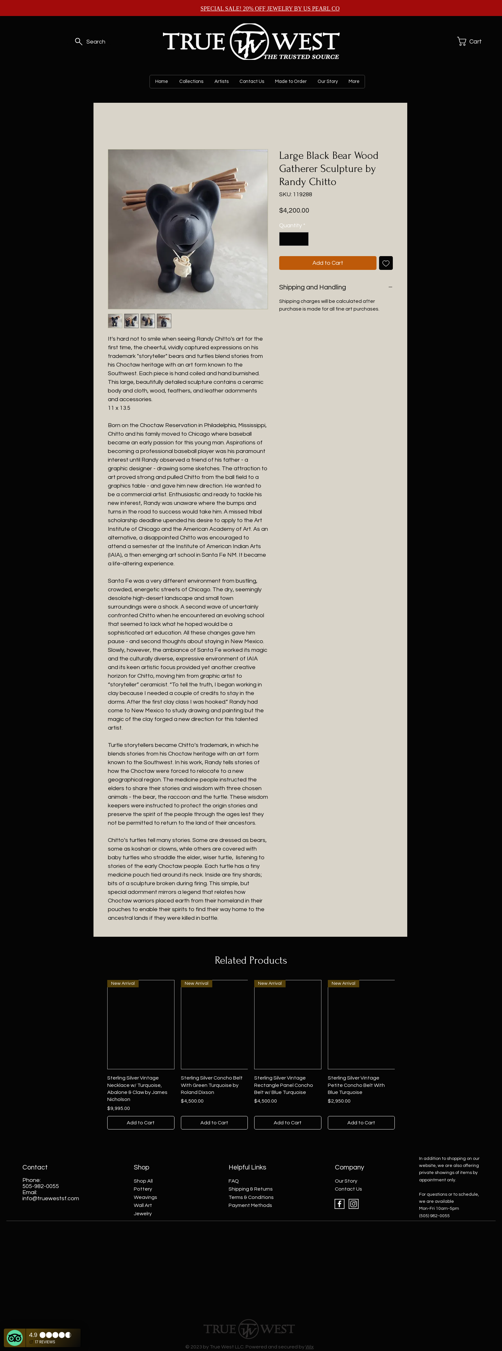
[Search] (89, 41)
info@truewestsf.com (50, 1198)
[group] (251, 1055)
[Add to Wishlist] (386, 263)
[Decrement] (285, 239)
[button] (471, 41)
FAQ (234, 1181)
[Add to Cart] (140, 1122)
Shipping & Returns (251, 1189)
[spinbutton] (294, 239)
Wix (309, 1346)
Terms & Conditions (251, 1197)
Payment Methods (250, 1205)
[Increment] (303, 239)
